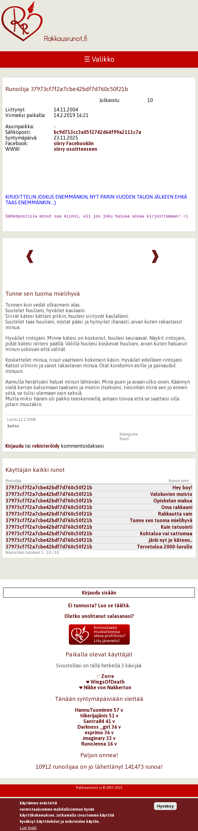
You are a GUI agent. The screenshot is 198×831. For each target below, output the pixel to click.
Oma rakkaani (176, 509)
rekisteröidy (46, 448)
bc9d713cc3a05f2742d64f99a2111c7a (97, 132)
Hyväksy (165, 808)
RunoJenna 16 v (99, 745)
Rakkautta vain (175, 515)
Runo (124, 440)
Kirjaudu (14, 448)
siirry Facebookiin (74, 143)
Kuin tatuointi (176, 529)
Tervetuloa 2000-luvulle (164, 548)
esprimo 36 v (99, 734)
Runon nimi (179, 482)
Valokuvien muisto (171, 496)
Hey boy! (182, 489)
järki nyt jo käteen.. (170, 542)
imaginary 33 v (99, 740)
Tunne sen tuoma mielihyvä (161, 522)
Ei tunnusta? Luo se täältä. (99, 607)
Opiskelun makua (172, 502)
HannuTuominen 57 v (99, 712)
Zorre (105, 678)
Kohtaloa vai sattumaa (166, 535)
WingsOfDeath (105, 683)
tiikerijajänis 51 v (99, 717)
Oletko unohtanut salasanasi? (99, 618)
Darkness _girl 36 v (99, 729)
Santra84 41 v (99, 723)
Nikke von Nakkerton (105, 689)
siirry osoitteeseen (75, 149)
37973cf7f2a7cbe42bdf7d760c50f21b (49, 489)
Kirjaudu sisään (99, 594)
